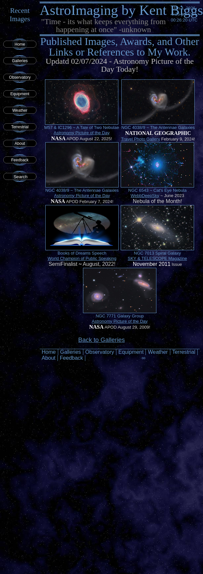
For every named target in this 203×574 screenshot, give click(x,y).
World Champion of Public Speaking (82, 258)
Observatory (19, 77)
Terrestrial (20, 127)
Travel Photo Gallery (140, 139)
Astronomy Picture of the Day (81, 132)
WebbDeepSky (145, 195)
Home (20, 44)
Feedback (20, 160)
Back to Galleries (101, 339)
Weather (19, 110)
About (20, 143)
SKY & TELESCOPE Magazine (157, 258)
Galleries (19, 61)
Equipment (19, 94)
